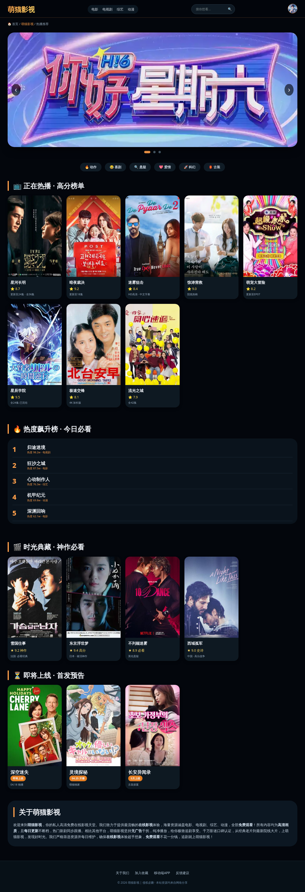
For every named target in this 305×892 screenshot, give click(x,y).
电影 (95, 9)
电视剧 (107, 9)
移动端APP (162, 873)
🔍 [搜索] (230, 9)
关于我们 (122, 873)
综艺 (120, 9)
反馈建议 (182, 873)
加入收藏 (141, 873)
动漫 (131, 9)
